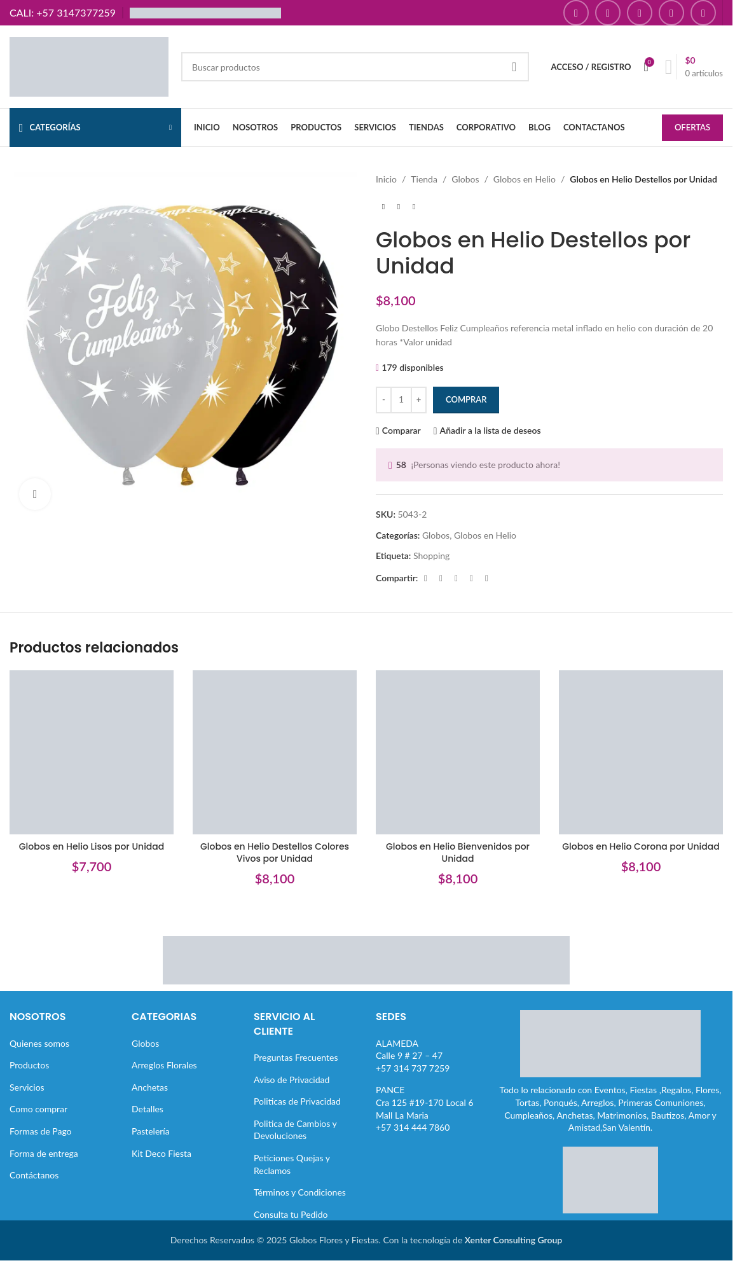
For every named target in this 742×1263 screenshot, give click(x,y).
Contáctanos (34, 1175)
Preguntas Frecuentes (296, 1057)
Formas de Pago (41, 1131)
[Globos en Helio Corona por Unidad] (641, 752)
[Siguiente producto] (414, 206)
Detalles (147, 1108)
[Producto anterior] (383, 206)
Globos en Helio (524, 179)
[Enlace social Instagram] (608, 12)
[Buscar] (355, 66)
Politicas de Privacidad (297, 1101)
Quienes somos (39, 1043)
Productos (29, 1064)
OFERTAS (692, 127)
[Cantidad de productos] (401, 400)
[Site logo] (89, 65)
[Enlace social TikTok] (703, 12)
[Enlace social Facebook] (576, 12)
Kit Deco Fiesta (161, 1153)
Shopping (431, 555)
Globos (465, 179)
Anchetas (150, 1087)
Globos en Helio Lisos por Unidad (92, 846)
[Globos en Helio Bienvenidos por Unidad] (458, 752)
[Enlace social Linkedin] (471, 578)
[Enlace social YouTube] (639, 12)
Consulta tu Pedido (291, 1214)
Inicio (386, 179)
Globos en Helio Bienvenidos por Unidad (458, 853)
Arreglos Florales (164, 1064)
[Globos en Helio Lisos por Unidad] (92, 752)
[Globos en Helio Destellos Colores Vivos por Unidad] (275, 752)
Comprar (466, 399)
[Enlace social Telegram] (486, 578)
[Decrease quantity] (384, 400)
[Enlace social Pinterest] (671, 12)
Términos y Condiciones (300, 1192)
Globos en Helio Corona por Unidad (640, 846)
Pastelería (151, 1131)
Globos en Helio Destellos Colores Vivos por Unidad (274, 853)
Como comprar (38, 1108)
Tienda (424, 179)
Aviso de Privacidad (291, 1079)
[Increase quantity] (419, 400)
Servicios (27, 1087)
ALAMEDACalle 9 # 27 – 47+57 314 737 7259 (413, 1055)
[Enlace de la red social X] (440, 578)
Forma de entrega (44, 1153)
